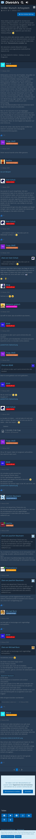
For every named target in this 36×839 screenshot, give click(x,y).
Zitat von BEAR (7, 365)
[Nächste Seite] (21, 769)
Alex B (5, 10)
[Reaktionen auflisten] (2, 135)
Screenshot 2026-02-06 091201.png (11, 738)
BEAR (17, 702)
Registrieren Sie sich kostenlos (23, 785)
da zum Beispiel (5, 172)
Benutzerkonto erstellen (12, 791)
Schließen (18, 836)
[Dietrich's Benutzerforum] (10, 2)
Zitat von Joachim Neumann (12, 536)
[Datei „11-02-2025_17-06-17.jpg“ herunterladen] (18, 431)
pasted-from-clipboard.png (9, 345)
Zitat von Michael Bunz (10, 647)
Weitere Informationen (8, 836)
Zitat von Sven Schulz (9, 258)
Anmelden (28, 791)
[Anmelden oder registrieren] (27, 2)
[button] (22, 2)
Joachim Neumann (8, 676)
